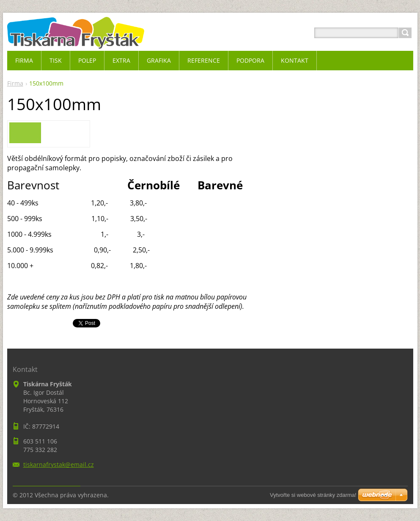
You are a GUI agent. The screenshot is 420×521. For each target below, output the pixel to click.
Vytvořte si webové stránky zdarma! (313, 495)
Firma (15, 83)
